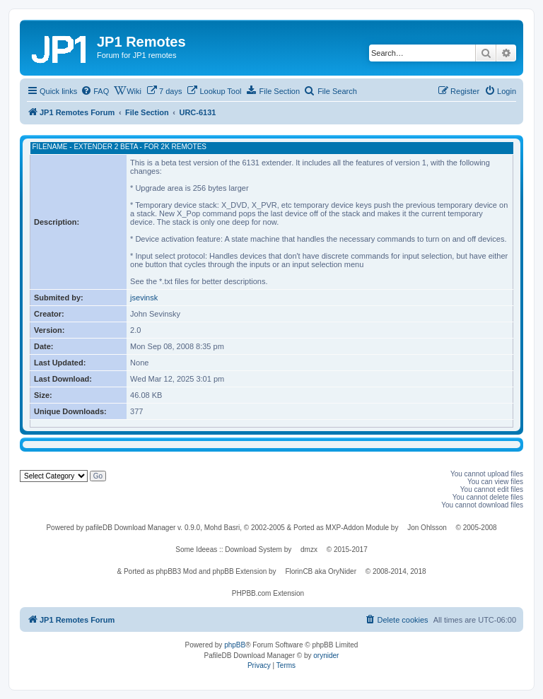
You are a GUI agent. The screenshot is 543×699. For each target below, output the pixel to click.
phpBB (234, 645)
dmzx (308, 549)
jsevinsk (144, 297)
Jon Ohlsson (427, 527)
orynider (326, 655)
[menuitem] (95, 91)
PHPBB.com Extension (268, 593)
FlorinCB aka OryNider (320, 571)
